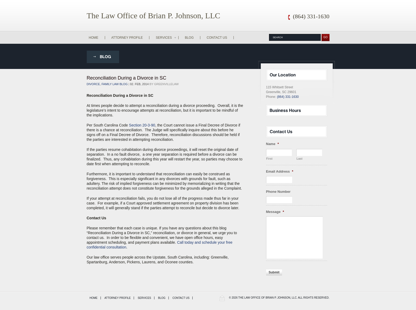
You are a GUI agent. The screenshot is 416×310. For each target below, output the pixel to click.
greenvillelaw (166, 84)
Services (166, 37)
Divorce (93, 84)
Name (272, 144)
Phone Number (278, 192)
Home (93, 37)
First (269, 158)
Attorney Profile (127, 37)
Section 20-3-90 (142, 125)
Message (275, 212)
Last (300, 158)
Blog (189, 37)
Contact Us (217, 37)
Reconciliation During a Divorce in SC (126, 78)
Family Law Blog (115, 84)
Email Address (279, 171)
